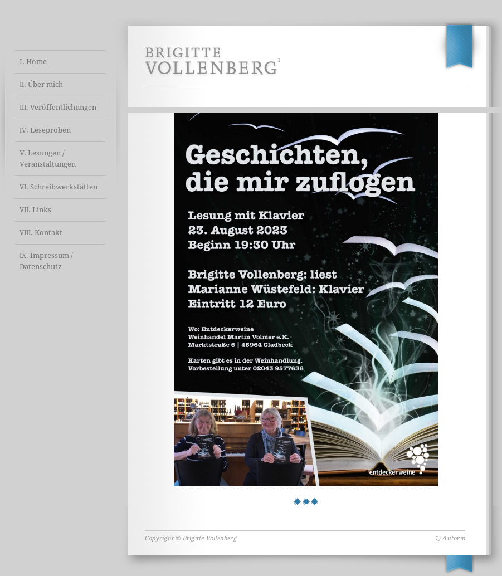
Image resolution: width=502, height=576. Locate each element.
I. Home (33, 61)
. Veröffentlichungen (58, 107)
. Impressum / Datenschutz (46, 261)
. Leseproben (45, 130)
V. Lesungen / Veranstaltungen (48, 158)
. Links (35, 210)
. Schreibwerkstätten (59, 187)
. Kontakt (41, 232)
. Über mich (41, 84)
